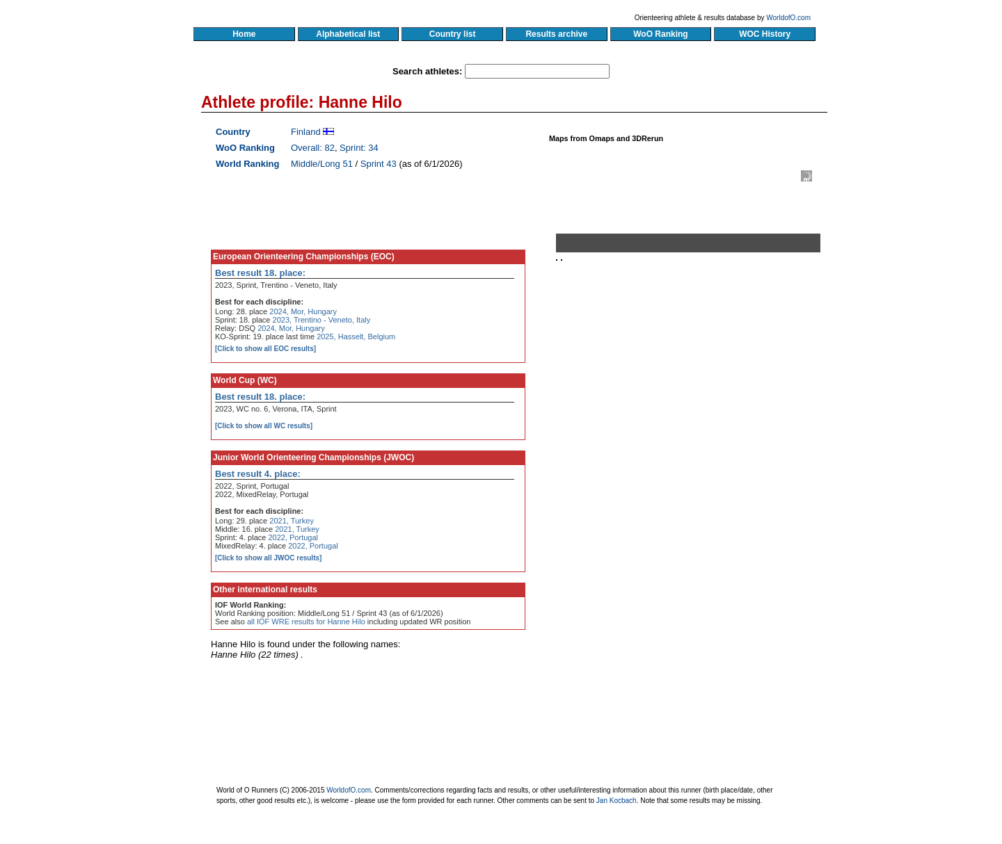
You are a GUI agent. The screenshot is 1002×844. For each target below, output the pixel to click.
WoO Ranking (661, 34)
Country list (452, 34)
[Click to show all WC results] (263, 426)
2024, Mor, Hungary (303, 311)
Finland (306, 132)
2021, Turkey (291, 521)
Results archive (556, 34)
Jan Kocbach (616, 800)
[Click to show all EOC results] (265, 348)
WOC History (764, 34)
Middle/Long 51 (322, 164)
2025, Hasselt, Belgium (356, 336)
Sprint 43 (378, 164)
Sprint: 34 (359, 148)
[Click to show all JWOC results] (268, 558)
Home (244, 34)
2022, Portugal (293, 537)
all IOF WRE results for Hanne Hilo (306, 621)
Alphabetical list (348, 34)
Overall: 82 (313, 148)
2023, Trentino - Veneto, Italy (322, 320)
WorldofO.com (788, 18)
